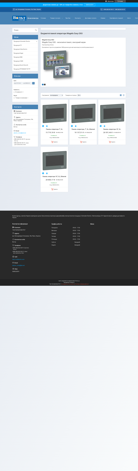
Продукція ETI (18, 45)
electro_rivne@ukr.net (20, 133)
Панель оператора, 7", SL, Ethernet (83, 129)
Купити (56, 142)
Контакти (78, 18)
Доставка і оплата (90, 18)
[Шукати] (36, 30)
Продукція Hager (18, 53)
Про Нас (67, 18)
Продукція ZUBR (18, 61)
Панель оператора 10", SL (112, 129)
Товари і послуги (55, 18)
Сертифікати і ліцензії (116, 18)
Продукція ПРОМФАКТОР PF (22, 69)
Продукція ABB (18, 57)
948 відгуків (111, 1)
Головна (43, 18)
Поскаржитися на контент (67, 284)
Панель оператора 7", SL (54, 129)
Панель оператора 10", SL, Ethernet (54, 176)
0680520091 (90, 5)
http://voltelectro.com (18, 259)
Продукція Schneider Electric (22, 41)
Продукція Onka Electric (20, 49)
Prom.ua (77, 280)
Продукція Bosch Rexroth (21, 65)
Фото (129, 18)
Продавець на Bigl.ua (69, 282)
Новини (103, 18)
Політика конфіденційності (82, 284)
